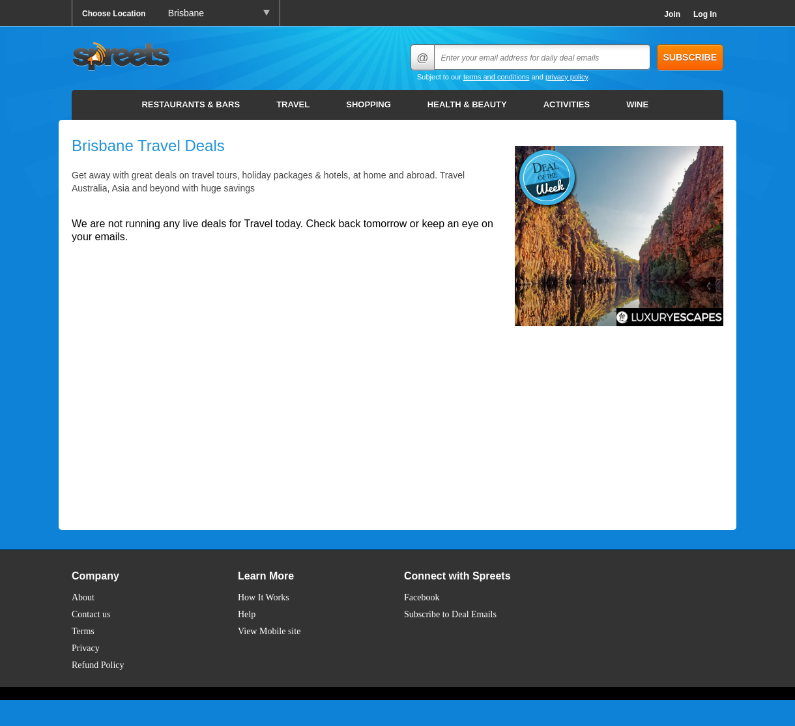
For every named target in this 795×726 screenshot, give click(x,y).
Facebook (421, 597)
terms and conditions (496, 77)
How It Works (263, 597)
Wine (637, 104)
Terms (83, 631)
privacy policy (566, 77)
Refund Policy (98, 665)
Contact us (91, 614)
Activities (566, 104)
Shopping (368, 104)
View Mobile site (269, 631)
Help (246, 614)
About (83, 597)
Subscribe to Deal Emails (450, 614)
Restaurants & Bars (190, 104)
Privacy (86, 648)
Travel (293, 104)
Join (672, 14)
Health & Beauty (467, 104)
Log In (705, 14)
